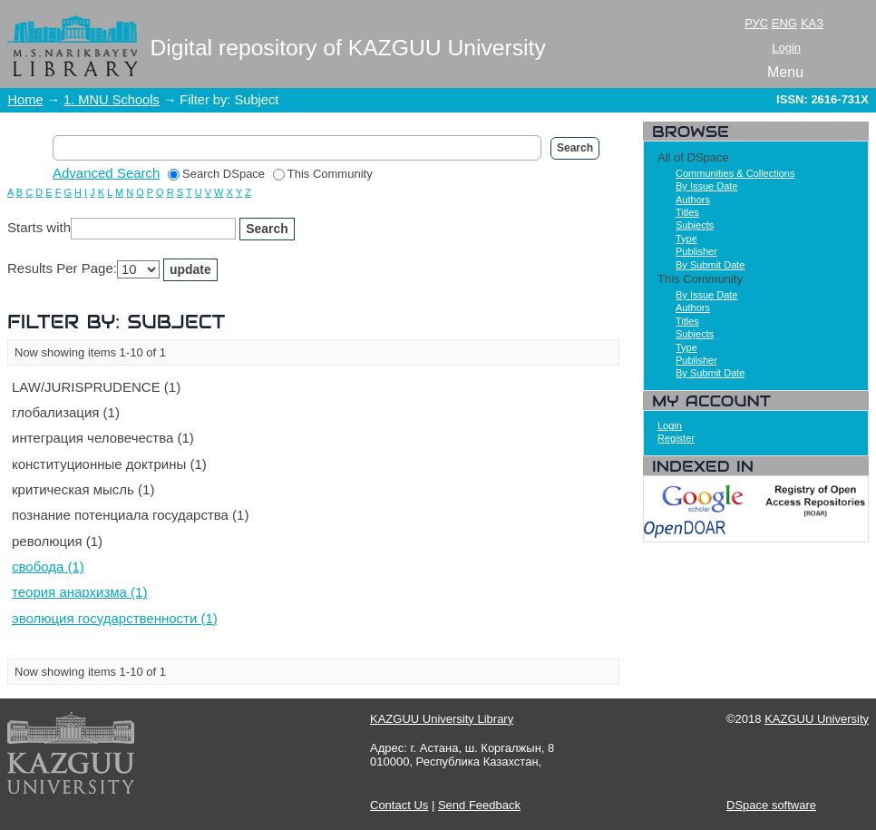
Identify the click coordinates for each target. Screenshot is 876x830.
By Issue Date (706, 186)
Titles (687, 212)
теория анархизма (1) (79, 592)
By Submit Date (710, 264)
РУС (756, 23)
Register (676, 438)
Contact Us (399, 805)
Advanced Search (106, 173)
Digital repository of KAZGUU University (348, 47)
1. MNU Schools (111, 100)
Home (26, 100)
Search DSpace (216, 174)
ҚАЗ (812, 23)
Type (686, 238)
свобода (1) (48, 566)
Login (786, 47)
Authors (693, 199)
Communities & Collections (735, 173)
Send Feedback (479, 805)
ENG (784, 23)
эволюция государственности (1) (115, 618)
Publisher (696, 251)
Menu (785, 72)
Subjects (695, 225)
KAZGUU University (816, 719)
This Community (323, 174)
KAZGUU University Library (441, 719)
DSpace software (771, 805)
